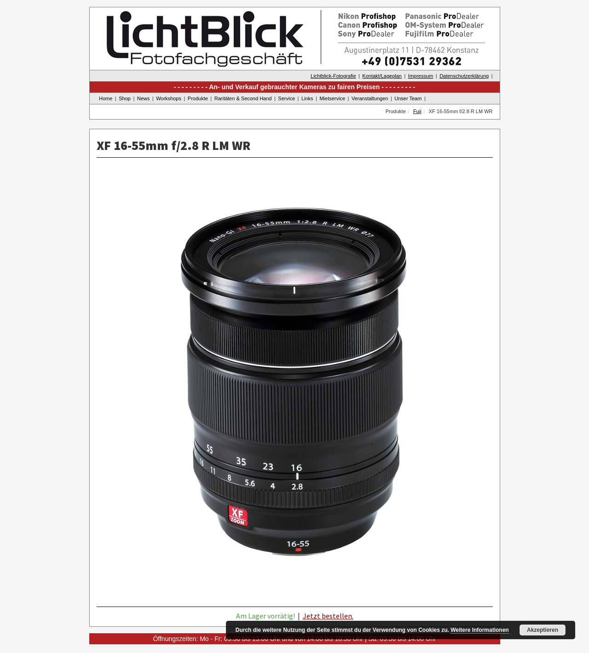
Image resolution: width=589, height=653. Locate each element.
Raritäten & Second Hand (243, 98)
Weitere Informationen (479, 630)
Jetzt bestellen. (328, 615)
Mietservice (332, 98)
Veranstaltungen (370, 98)
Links (307, 98)
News (143, 98)
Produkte (198, 98)
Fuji (417, 111)
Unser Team (408, 98)
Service (286, 98)
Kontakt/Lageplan (382, 76)
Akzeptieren (542, 630)
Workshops (168, 98)
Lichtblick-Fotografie (333, 76)
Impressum (420, 76)
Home (105, 98)
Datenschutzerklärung (464, 76)
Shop (125, 98)
